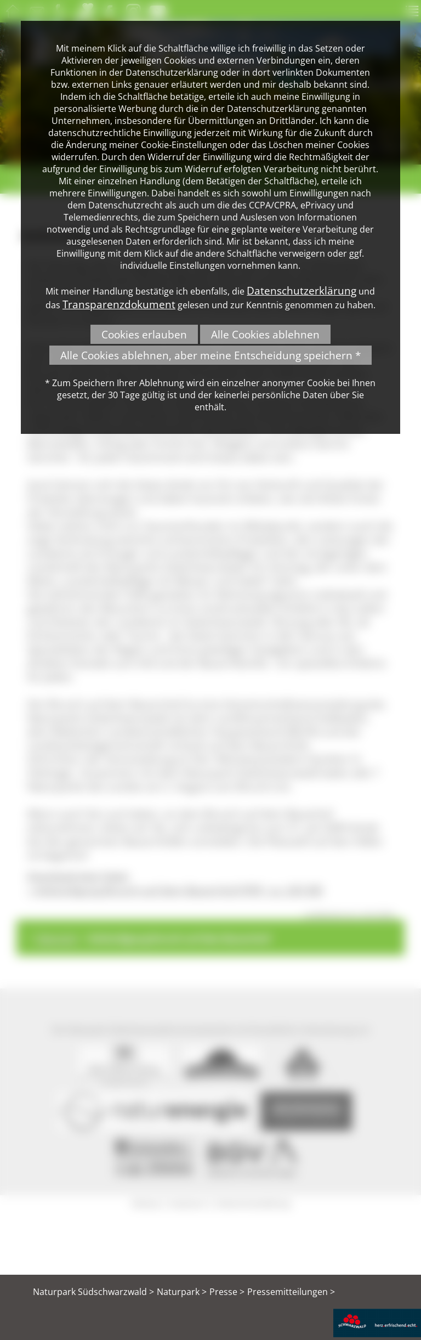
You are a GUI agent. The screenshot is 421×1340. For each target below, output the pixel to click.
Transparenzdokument (118, 304)
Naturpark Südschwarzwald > (93, 1292)
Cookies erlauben (144, 334)
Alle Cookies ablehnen (265, 334)
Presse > (226, 1292)
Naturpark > (182, 1292)
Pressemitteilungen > (291, 1292)
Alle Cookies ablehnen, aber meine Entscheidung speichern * (210, 355)
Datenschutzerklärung (301, 290)
